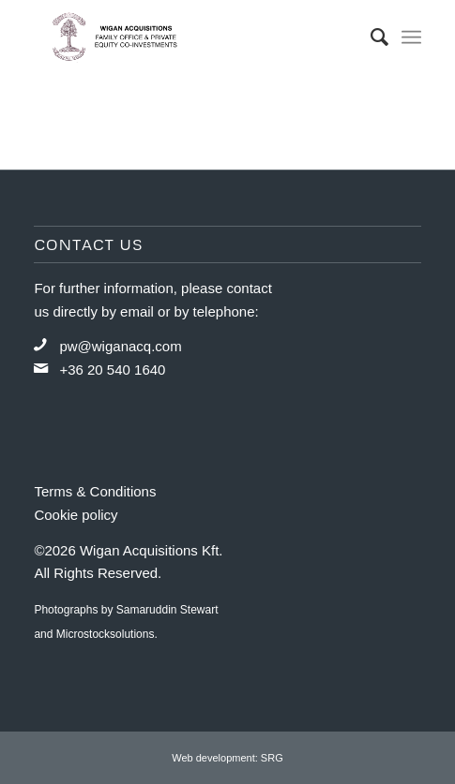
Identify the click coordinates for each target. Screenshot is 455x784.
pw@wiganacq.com (120, 346)
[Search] (370, 37)
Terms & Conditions (95, 491)
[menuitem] (370, 37)
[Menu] (411, 37)
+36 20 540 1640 (112, 369)
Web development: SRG (227, 757)
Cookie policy (75, 515)
